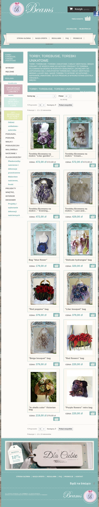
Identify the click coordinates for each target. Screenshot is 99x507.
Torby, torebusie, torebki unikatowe (13, 85)
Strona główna (24, 38)
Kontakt (49, 44)
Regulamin (56, 38)
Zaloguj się (71, 29)
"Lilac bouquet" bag (75, 309)
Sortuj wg (31, 96)
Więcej (32, 80)
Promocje (77, 38)
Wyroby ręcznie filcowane (11, 72)
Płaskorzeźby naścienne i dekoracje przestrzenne (14, 167)
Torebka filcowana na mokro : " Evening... (40, 210)
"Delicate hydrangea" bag (78, 260)
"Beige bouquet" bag (40, 358)
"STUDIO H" (25, 493)
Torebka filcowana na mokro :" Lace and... (76, 210)
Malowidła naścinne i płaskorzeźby (13, 153)
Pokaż (61, 96)
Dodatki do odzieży (13, 116)
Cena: (32, 162)
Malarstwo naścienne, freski (13, 180)
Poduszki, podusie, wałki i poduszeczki (12, 140)
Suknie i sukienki (12, 109)
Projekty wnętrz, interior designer (11, 194)
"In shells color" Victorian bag (42, 409)
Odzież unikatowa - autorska (13, 126)
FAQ (67, 38)
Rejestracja (85, 29)
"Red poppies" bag (39, 309)
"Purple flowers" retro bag (78, 408)
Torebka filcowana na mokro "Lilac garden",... (41, 155)
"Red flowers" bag (74, 358)
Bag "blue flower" (38, 260)
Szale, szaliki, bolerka (11, 99)
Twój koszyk (77, 19)
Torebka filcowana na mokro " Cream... (76, 155)
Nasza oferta (41, 38)
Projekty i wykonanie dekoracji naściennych (14, 209)
